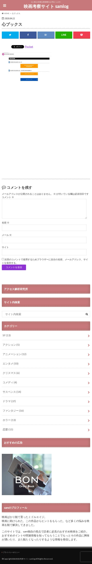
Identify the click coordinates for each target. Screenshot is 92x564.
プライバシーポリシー (11, 552)
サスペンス (12, 391)
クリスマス (11, 372)
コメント (8, 197)
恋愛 (8, 429)
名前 (5, 222)
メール (7, 235)
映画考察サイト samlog (46, 6)
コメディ (10, 382)
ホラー (9, 419)
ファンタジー (13, 410)
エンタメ (10, 363)
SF (7, 335)
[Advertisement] (46, 114)
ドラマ (9, 401)
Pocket (29, 46)
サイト (5, 247)
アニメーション (14, 354)
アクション (11, 344)
